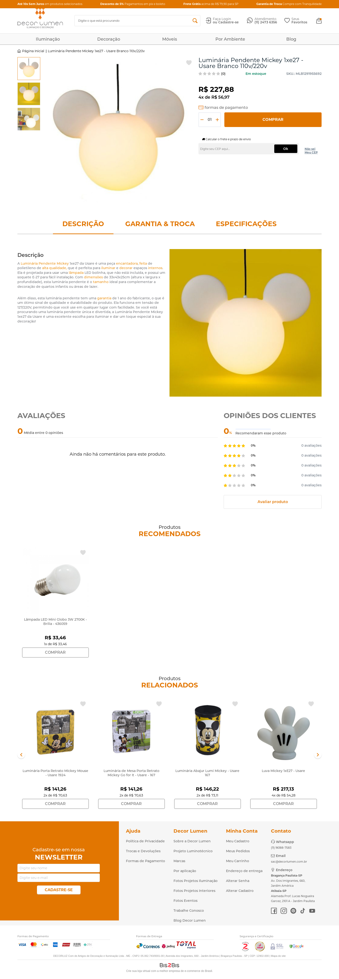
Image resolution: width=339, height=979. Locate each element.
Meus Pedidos (238, 851)
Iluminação (48, 39)
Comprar (272, 119)
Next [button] (318, 755)
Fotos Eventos (186, 900)
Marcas (179, 861)
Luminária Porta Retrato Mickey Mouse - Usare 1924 (55, 773)
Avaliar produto (273, 502)
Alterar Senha (237, 881)
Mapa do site (278, 955)
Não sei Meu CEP (311, 150)
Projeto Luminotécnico (193, 851)
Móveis (169, 39)
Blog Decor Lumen (190, 920)
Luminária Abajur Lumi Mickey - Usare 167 (207, 773)
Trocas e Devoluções (143, 851)
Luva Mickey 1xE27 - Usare (283, 771)
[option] (28, 68)
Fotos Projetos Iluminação (196, 881)
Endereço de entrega (244, 871)
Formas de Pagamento (145, 861)
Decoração (108, 39)
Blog (291, 39)
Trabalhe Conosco (189, 910)
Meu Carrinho (237, 861)
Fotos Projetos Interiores (194, 891)
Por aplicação (185, 871)
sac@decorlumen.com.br (289, 861)
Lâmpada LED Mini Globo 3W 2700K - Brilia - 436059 (55, 621)
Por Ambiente (230, 39)
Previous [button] (21, 755)
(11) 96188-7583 (281, 847)
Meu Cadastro (237, 841)
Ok (285, 149)
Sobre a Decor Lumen (192, 841)
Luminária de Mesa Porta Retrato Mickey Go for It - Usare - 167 (131, 773)
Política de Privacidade (145, 841)
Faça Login (222, 19)
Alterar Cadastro (240, 891)
